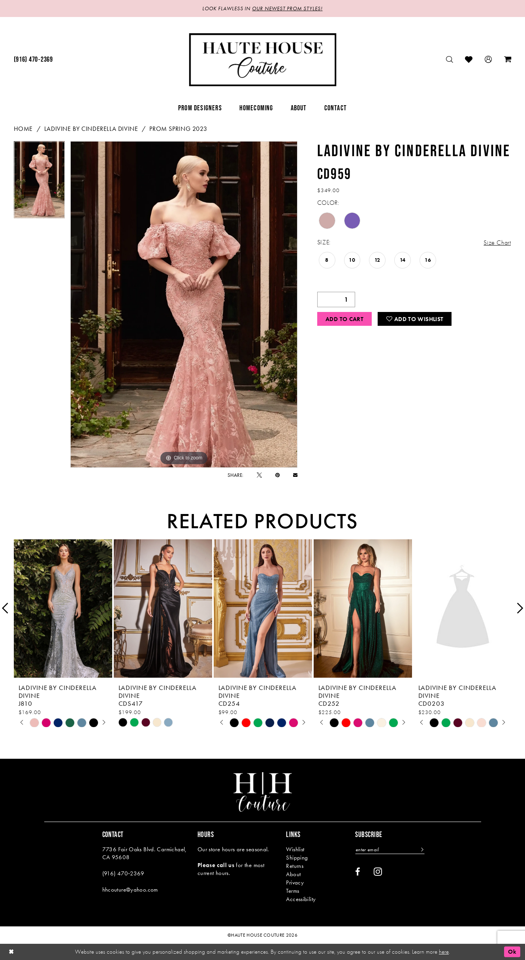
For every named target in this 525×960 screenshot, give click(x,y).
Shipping (297, 858)
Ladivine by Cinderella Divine (91, 129)
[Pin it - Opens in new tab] (277, 475)
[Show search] (449, 59)
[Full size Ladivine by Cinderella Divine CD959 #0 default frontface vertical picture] (184, 304)
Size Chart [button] (497, 242)
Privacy (295, 882)
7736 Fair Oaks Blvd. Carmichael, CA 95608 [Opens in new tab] (144, 853)
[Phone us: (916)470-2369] (33, 60)
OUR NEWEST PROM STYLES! (287, 8)
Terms (292, 891)
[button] (488, 59)
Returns (294, 866)
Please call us (216, 865)
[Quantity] (336, 299)
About (293, 874)
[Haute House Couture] (262, 59)
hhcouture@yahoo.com (130, 890)
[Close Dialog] (11, 952)
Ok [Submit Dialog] (512, 952)
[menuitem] (33, 60)
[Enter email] (390, 849)
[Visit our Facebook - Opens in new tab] (357, 871)
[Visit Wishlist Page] (469, 59)
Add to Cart (344, 319)
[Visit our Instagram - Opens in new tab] (378, 871)
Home (23, 129)
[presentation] (63, 608)
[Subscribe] (422, 849)
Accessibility (301, 899)
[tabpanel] (39, 182)
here (444, 952)
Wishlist (295, 849)
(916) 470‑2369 (123, 873)
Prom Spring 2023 (178, 129)
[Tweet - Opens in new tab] (259, 475)
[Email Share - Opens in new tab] (295, 475)
